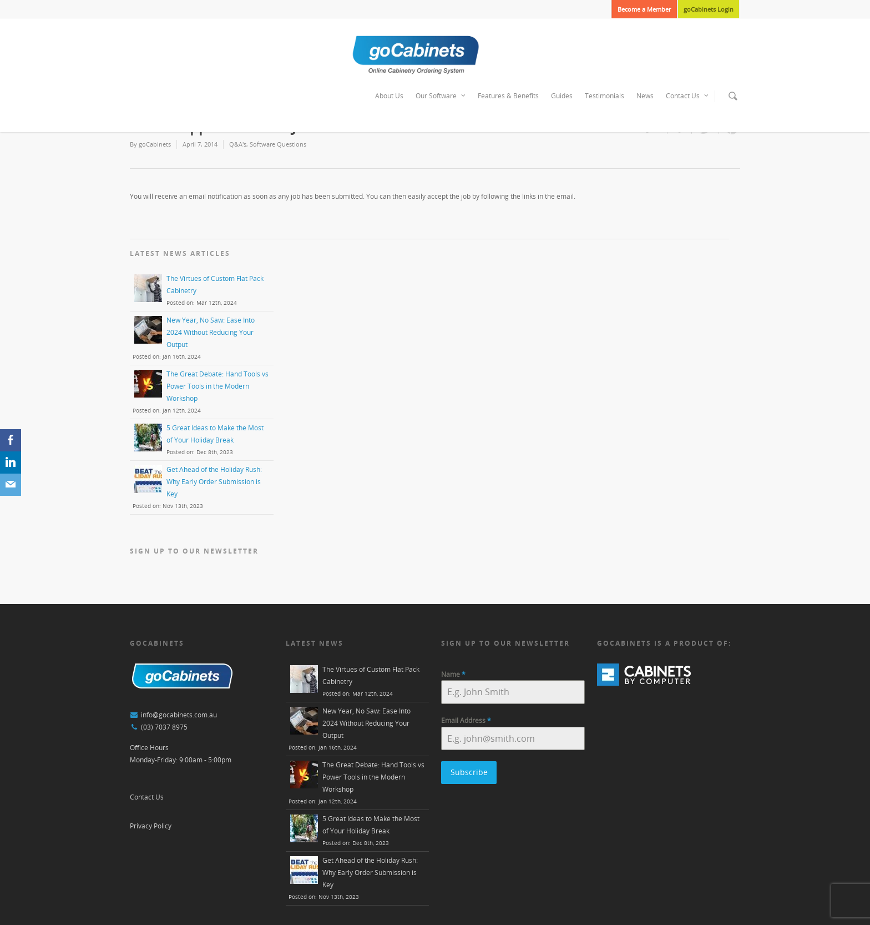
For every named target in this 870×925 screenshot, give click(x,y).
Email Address (466, 720)
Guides (562, 95)
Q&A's (237, 144)
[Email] (10, 485)
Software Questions (278, 144)
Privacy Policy (150, 826)
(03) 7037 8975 (164, 727)
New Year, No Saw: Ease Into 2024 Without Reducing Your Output (210, 332)
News (645, 95)
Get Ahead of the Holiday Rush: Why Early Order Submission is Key (214, 482)
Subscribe (469, 772)
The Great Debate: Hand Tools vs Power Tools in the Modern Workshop (217, 386)
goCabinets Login (709, 9)
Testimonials (604, 95)
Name (453, 674)
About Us (389, 95)
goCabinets (155, 144)
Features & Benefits (508, 95)
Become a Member (644, 9)
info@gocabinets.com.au (179, 715)
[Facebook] (10, 440)
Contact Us (688, 96)
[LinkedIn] (10, 462)
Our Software (441, 96)
